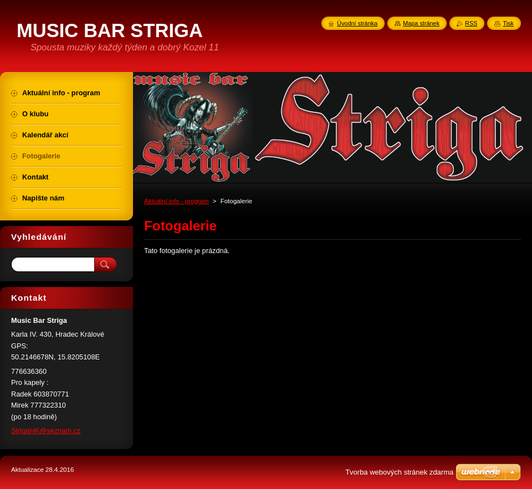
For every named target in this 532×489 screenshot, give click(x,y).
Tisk (508, 23)
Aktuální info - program (176, 201)
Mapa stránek (421, 23)
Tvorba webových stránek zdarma (399, 472)
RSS (471, 23)
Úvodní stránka (357, 23)
